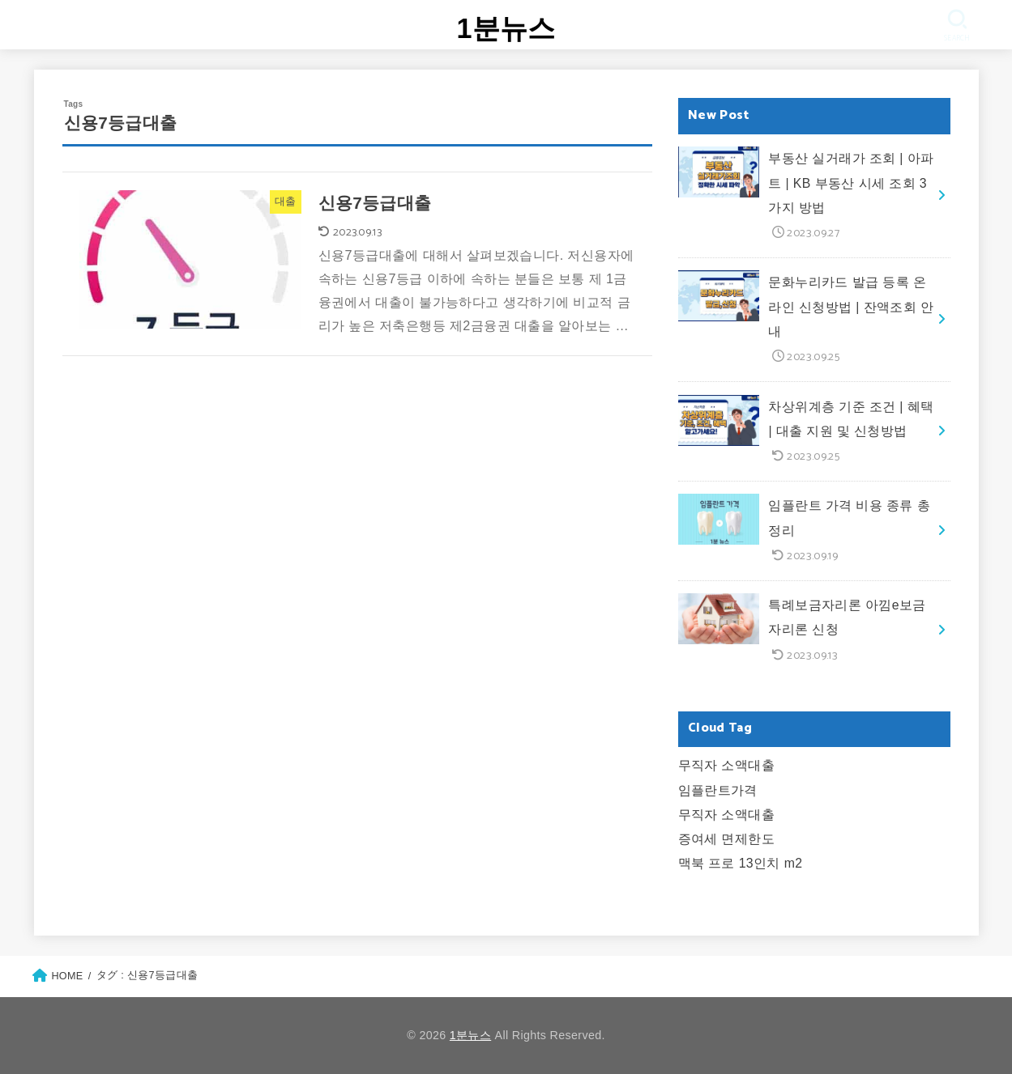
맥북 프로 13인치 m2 (740, 863)
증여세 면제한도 (726, 839)
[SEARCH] (956, 26)
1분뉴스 (505, 28)
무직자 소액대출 (726, 765)
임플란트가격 (718, 790)
